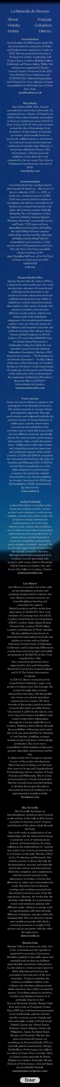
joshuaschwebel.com (30, 573)
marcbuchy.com (30, 171)
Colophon (43, 25)
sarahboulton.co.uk (30, 92)
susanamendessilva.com (30, 388)
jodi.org (30, 267)
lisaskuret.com (30, 797)
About (13, 19)
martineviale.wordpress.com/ (30, 1071)
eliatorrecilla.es (30, 936)
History (45, 31)
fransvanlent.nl (30, 491)
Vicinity (14, 25)
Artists (13, 31)
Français (45, 19)
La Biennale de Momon (30, 11)
